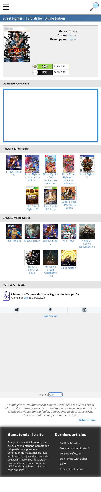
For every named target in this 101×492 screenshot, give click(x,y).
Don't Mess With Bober (73, 458)
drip (26, 297)
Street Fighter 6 (14, 173)
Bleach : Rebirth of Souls (32, 269)
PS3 (45, 72)
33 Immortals (68, 267)
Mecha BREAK (32, 240)
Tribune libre (87, 420)
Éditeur (62, 35)
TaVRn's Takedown (71, 443)
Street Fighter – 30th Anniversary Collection (50, 179)
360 (45, 66)
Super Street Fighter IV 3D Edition (69, 205)
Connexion (51, 315)
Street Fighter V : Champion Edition (32, 177)
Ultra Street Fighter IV (32, 208)
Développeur (58, 39)
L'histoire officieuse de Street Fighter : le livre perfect (46, 294)
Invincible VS (14, 240)
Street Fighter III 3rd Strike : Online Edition (34, 18)
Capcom (73, 35)
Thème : (50, 394)
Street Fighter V (87, 176)
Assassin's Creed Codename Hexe (50, 271)
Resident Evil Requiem (73, 469)
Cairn (63, 464)
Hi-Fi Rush (69, 240)
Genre (63, 31)
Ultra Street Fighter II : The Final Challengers (69, 179)
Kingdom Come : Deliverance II (87, 243)
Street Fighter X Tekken (50, 208)
